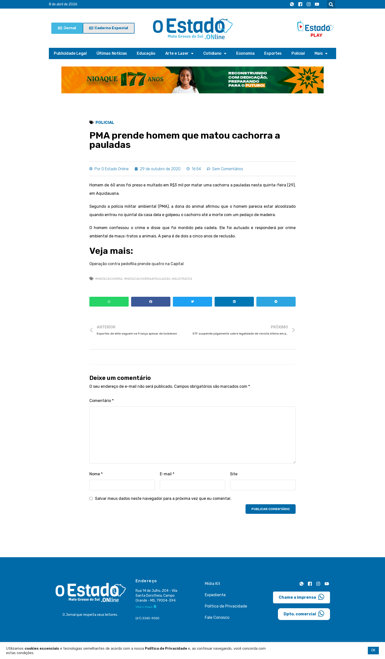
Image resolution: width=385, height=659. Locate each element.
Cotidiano (214, 53)
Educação (146, 53)
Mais (321, 53)
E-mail (167, 474)
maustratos (182, 279)
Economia (245, 53)
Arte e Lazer (179, 53)
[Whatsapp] (292, 4)
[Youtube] (317, 4)
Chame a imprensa (301, 597)
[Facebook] (300, 4)
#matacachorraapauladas (147, 279)
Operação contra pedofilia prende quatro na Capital (136, 263)
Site (233, 474)
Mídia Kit (212, 583)
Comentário (101, 400)
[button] (331, 4)
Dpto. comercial (304, 613)
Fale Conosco (217, 617)
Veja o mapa (146, 606)
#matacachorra (109, 279)
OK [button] (373, 650)
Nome (96, 474)
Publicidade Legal (70, 53)
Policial (298, 53)
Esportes (273, 53)
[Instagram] (308, 4)
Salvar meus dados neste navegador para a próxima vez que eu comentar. (163, 498)
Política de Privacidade (226, 606)
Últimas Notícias (111, 53)
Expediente (215, 595)
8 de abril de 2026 (63, 4)
